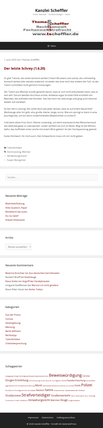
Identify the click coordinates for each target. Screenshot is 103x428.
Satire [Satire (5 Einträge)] (49, 390)
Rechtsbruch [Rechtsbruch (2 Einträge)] (9, 390)
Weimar (26, 151)
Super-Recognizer (16, 159)
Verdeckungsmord (17, 155)
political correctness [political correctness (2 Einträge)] (67, 386)
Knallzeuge (30, 277)
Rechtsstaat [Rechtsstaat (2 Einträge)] (32, 390)
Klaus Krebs (11, 281)
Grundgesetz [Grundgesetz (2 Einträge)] (56, 381)
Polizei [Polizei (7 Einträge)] (86, 384)
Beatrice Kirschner (15, 273)
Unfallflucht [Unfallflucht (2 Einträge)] (24, 400)
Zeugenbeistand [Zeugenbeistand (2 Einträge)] (74, 400)
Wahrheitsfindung (15, 203)
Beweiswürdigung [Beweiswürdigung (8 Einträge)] (65, 375)
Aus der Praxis (13, 314)
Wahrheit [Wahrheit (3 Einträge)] (55, 400)
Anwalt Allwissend (15, 219)
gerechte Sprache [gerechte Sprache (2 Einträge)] (45, 381)
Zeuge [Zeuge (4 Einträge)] (64, 400)
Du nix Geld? (12, 215)
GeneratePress (69, 424)
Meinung (10, 327)
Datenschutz (47, 417)
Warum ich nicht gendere (45, 285)
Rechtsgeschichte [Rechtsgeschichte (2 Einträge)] (21, 390)
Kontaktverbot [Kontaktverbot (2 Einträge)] (23, 386)
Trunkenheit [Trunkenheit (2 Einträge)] (9, 400)
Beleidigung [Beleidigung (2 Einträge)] (23, 376)
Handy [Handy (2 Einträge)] (64, 381)
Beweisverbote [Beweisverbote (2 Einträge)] (43, 376)
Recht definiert (13, 331)
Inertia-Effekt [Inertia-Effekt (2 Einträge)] (90, 381)
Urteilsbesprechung (15, 343)
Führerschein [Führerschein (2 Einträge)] (33, 381)
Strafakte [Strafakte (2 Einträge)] (81, 390)
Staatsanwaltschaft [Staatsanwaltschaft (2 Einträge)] (71, 390)
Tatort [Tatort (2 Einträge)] (73, 396)
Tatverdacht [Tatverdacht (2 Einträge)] (80, 396)
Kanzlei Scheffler (51, 10)
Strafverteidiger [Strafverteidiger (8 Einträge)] (36, 395)
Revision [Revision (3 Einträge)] (40, 390)
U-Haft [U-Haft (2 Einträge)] (17, 400)
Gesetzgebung (13, 322)
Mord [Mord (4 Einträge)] (38, 385)
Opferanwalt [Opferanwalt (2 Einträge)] (46, 386)
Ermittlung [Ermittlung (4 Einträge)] (21, 380)
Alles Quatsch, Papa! (16, 207)
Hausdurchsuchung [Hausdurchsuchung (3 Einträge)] (76, 380)
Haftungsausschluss (66, 417)
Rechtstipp (11, 335)
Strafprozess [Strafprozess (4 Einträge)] (13, 395)
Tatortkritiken (14, 147)
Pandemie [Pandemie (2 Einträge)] (55, 386)
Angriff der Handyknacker (36, 281)
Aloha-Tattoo (36, 289)
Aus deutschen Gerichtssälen (44, 273)
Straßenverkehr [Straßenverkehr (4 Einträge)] (61, 395)
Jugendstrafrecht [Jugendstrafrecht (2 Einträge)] (11, 386)
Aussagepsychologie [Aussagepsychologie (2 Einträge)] (12, 376)
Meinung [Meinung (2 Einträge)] (31, 386)
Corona (9, 318)
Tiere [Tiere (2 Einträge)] (86, 396)
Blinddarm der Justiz (16, 211)
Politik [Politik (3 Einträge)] (77, 385)
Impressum (33, 417)
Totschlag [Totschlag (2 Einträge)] (92, 396)
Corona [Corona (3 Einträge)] (85, 376)
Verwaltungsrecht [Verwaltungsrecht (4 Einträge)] (39, 400)
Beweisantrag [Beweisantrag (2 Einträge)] (32, 376)
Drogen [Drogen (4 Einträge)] (9, 380)
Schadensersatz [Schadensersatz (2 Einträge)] (59, 390)
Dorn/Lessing (14, 151)
